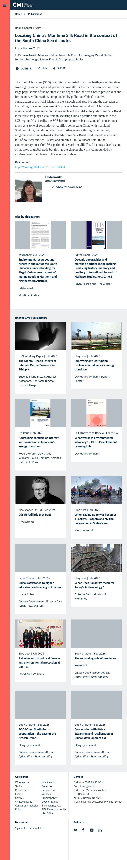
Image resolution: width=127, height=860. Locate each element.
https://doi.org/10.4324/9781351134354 (40, 167)
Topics (18, 786)
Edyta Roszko (23, 48)
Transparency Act (51, 805)
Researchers (21, 790)
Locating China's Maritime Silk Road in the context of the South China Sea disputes (66, 37)
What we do (48, 782)
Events (18, 794)
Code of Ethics (50, 801)
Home (18, 14)
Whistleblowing (23, 801)
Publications (35, 14)
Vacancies (47, 794)
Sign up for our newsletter (29, 828)
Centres (19, 798)
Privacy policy (49, 798)
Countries (47, 786)
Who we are (22, 782)
